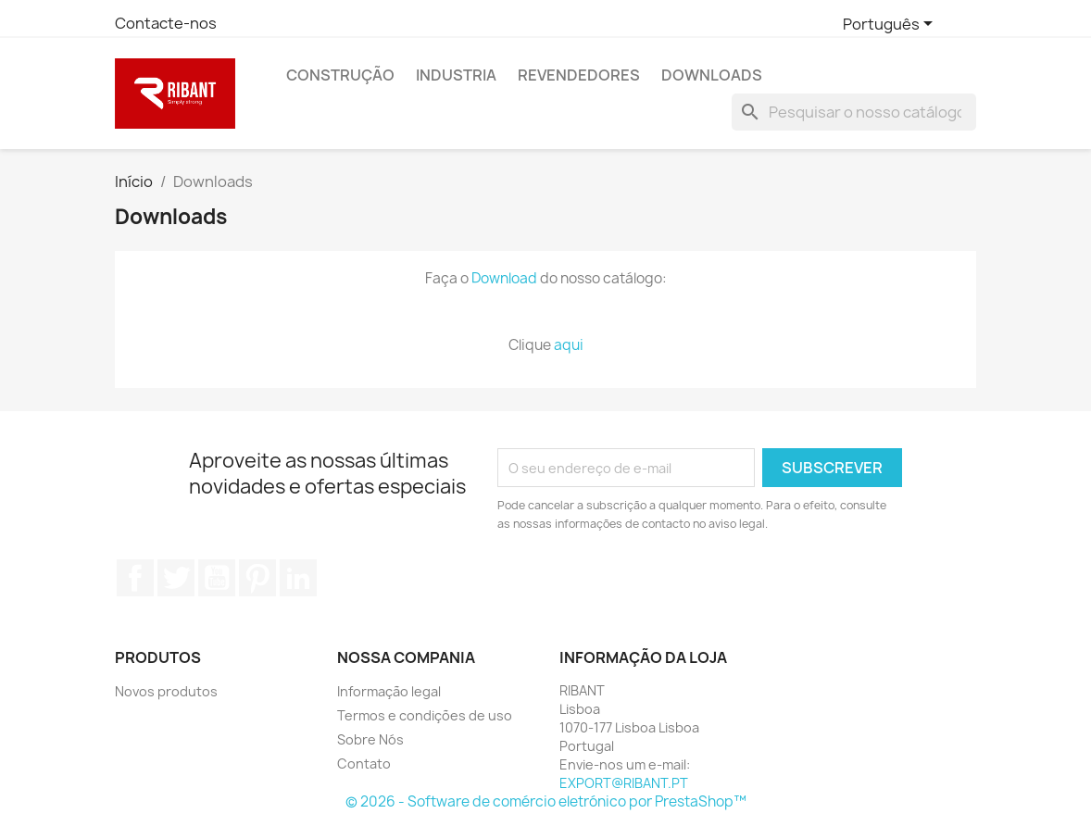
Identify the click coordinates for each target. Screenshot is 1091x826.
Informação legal (389, 691)
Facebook (135, 577)
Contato (364, 763)
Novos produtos (166, 691)
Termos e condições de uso (424, 715)
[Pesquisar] (854, 112)
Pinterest (257, 577)
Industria (456, 75)
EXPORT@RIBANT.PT (623, 783)
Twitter (175, 577)
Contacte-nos (166, 23)
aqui (568, 345)
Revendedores (579, 75)
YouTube (216, 577)
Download (504, 278)
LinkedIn (298, 577)
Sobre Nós (370, 739)
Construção (340, 75)
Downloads (711, 75)
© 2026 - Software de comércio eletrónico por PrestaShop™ (545, 801)
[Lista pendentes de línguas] (891, 25)
